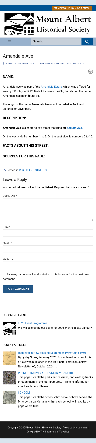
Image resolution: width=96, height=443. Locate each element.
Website (8, 258)
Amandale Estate (51, 86)
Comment (10, 195)
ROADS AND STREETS (52, 63)
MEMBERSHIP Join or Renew (71, 8)
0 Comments (75, 63)
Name (7, 227)
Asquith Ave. (75, 128)
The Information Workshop (54, 431)
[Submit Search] (87, 41)
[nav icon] (9, 41)
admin (7, 63)
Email (7, 243)
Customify (81, 427)
